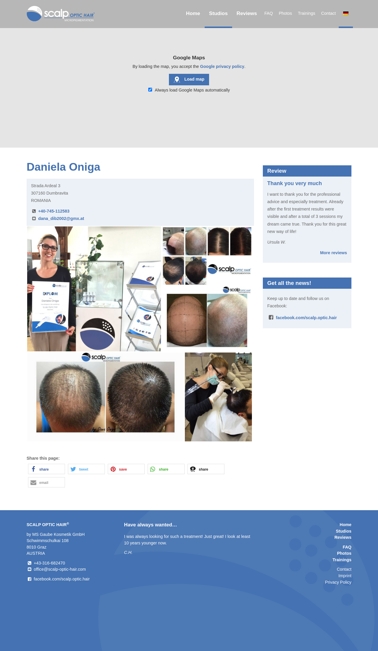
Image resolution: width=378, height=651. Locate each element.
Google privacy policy (222, 66)
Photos (285, 13)
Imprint (344, 575)
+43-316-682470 (49, 563)
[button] (46, 469)
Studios (218, 13)
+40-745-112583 (53, 211)
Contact (328, 13)
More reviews (333, 252)
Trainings (306, 13)
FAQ (268, 13)
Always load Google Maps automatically (189, 90)
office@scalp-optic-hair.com (60, 569)
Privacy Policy (338, 582)
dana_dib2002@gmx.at (61, 218)
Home (193, 13)
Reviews (247, 13)
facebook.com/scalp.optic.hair (306, 317)
